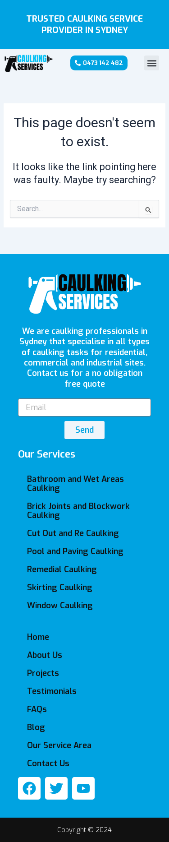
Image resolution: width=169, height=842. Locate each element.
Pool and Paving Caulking (75, 551)
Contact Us (48, 763)
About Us (44, 655)
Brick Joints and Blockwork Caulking (78, 511)
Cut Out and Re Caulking (73, 533)
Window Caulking (60, 605)
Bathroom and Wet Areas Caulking (75, 484)
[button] (151, 63)
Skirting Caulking (59, 587)
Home (38, 637)
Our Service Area (59, 745)
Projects (43, 673)
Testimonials (52, 691)
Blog (36, 727)
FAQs (37, 709)
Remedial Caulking (62, 569)
